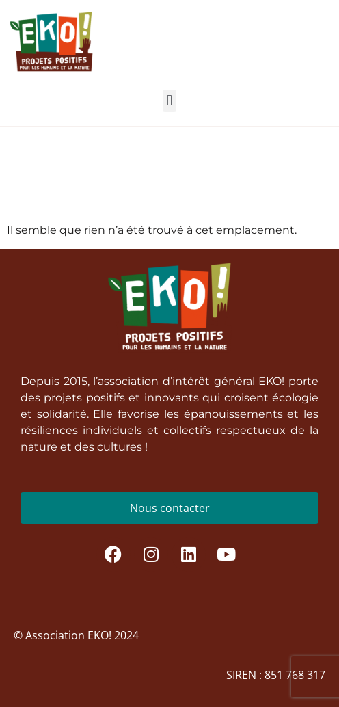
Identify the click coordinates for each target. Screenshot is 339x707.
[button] (169, 101)
